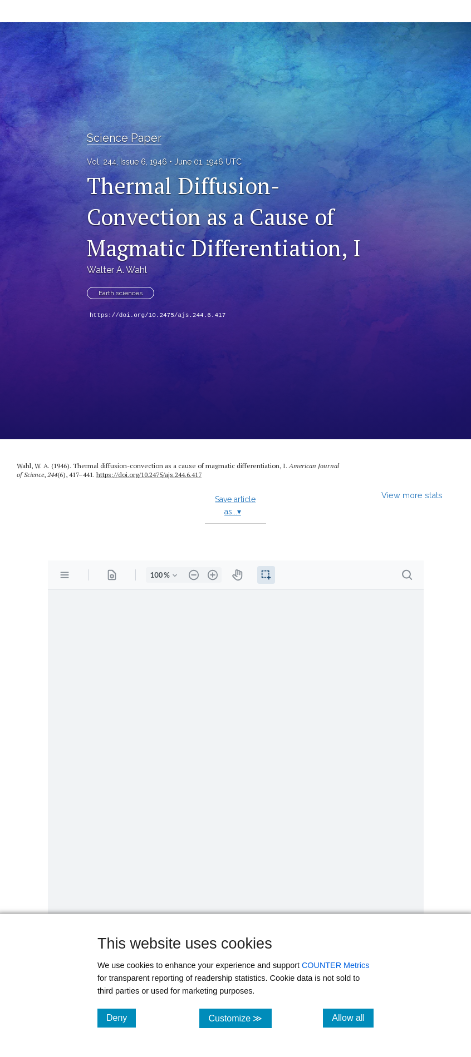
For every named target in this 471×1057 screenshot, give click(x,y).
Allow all (353, 1018)
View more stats (412, 495)
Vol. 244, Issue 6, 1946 (127, 161)
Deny (121, 1018)
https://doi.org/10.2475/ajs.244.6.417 (157, 315)
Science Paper (124, 138)
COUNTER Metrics (336, 965)
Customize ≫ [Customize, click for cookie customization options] (239, 1018)
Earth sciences (121, 293)
